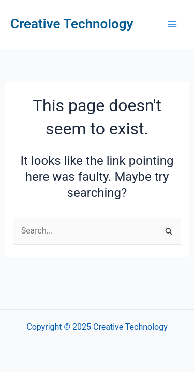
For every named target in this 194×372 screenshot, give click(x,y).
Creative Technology (71, 24)
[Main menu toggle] (172, 24)
